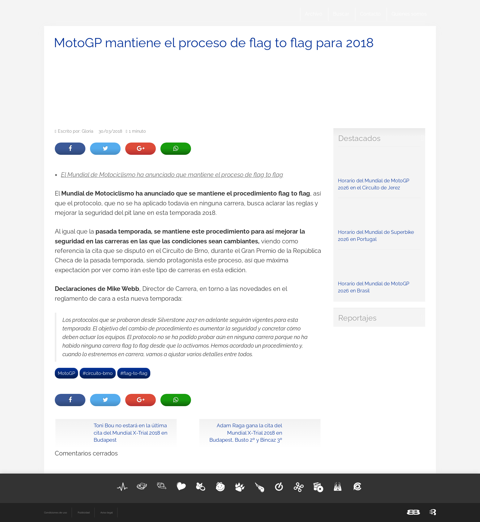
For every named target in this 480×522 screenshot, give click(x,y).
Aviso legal (106, 512)
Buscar (341, 14)
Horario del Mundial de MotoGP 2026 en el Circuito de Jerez (379, 170)
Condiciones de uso (55, 512)
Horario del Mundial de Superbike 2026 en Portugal (379, 221)
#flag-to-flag (133, 373)
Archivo (313, 14)
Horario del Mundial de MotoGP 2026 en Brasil (379, 273)
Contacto (370, 14)
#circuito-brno (98, 373)
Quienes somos (409, 14)
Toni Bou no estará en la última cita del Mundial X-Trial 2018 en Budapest (130, 432)
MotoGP (66, 373)
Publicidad (84, 512)
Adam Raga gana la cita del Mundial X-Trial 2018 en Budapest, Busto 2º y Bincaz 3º (245, 432)
